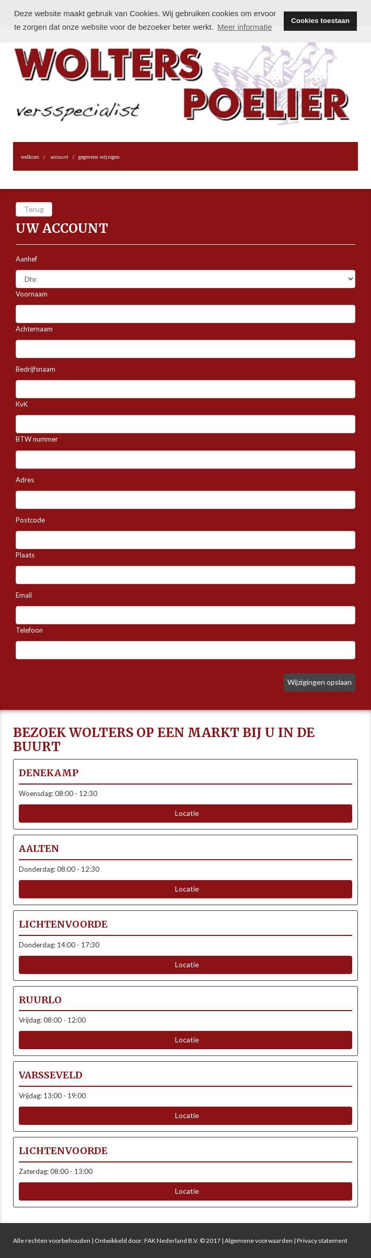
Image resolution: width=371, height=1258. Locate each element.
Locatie (185, 813)
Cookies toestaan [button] (320, 21)
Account (59, 157)
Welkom (30, 156)
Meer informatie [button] (244, 26)
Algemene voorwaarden (259, 1240)
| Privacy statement (320, 1240)
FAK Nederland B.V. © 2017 (182, 1240)
